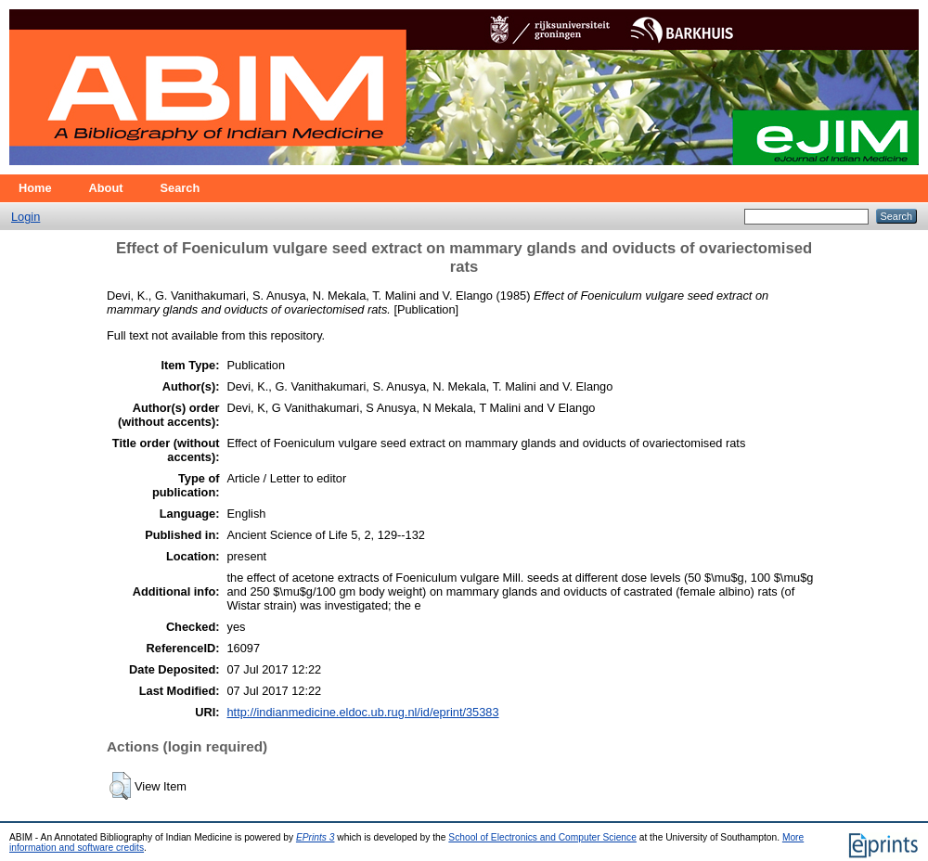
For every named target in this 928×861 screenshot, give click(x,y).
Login (25, 217)
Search (180, 188)
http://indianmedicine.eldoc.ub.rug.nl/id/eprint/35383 (362, 712)
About (106, 188)
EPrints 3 (315, 837)
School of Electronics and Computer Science (542, 837)
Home (35, 188)
